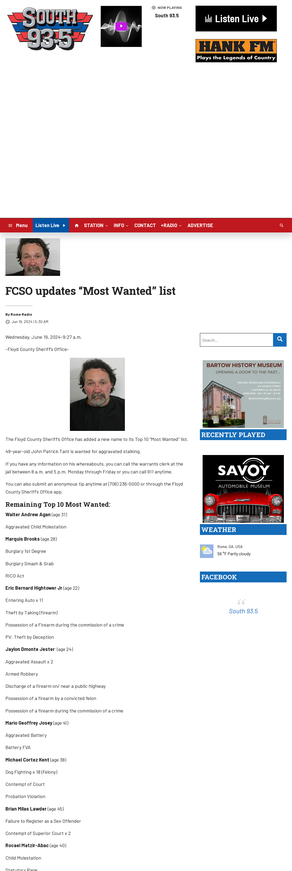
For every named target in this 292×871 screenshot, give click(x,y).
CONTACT (145, 225)
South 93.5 (243, 611)
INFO (121, 225)
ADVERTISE (200, 225)
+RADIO (172, 225)
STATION (96, 225)
